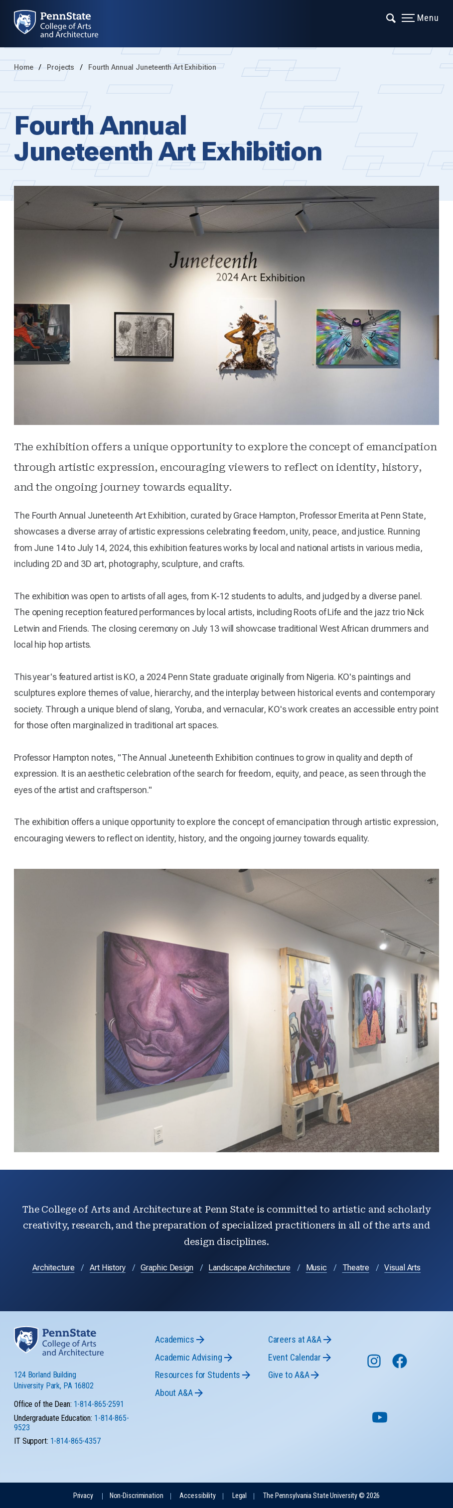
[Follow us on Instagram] (375, 1366)
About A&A (174, 1392)
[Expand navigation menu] (391, 17)
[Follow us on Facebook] (400, 1366)
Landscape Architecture (249, 1267)
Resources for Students (197, 1375)
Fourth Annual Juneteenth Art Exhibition (152, 67)
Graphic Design (167, 1267)
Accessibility (197, 1496)
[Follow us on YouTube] (380, 1421)
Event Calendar (294, 1357)
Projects (61, 67)
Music (316, 1267)
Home (23, 67)
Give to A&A (288, 1375)
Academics (174, 1339)
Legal (239, 1496)
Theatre (355, 1267)
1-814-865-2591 (99, 1404)
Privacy (83, 1496)
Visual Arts (402, 1267)
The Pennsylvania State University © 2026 (321, 1496)
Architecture (53, 1267)
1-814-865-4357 (75, 1441)
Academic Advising (188, 1357)
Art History (108, 1267)
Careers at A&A (294, 1339)
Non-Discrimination (136, 1496)
